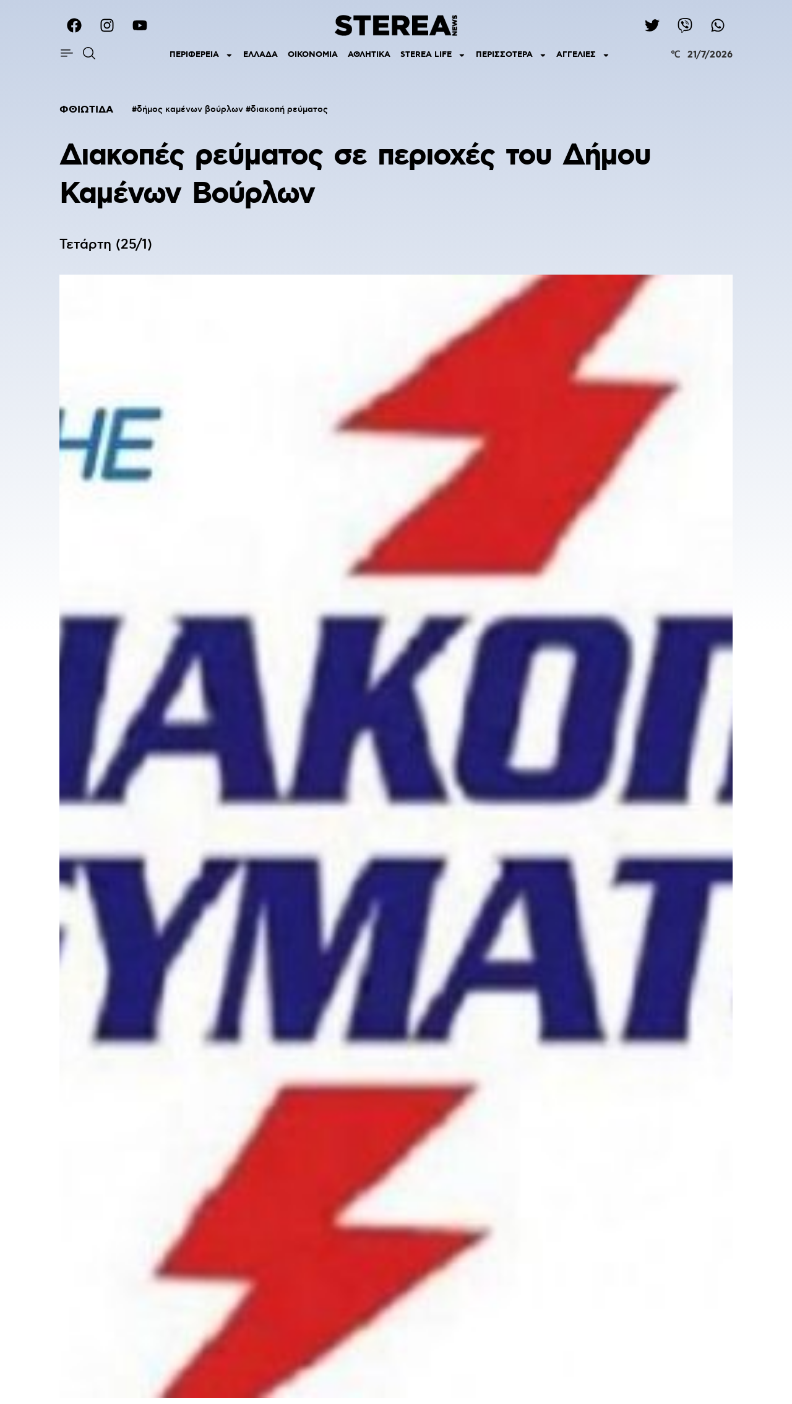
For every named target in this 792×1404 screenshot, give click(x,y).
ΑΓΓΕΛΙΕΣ (583, 55)
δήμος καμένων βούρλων (190, 109)
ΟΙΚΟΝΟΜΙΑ (313, 54)
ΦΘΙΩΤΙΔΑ (86, 109)
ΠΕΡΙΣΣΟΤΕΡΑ (511, 55)
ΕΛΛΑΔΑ (260, 54)
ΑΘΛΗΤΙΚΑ (369, 54)
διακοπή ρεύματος (289, 109)
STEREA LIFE (433, 55)
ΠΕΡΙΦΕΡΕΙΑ (201, 55)
